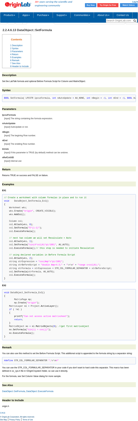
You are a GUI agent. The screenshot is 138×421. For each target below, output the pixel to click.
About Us (103, 15)
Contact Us (123, 15)
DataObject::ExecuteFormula (39, 391)
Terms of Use (28, 420)
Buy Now (91, 5)
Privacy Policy (14, 420)
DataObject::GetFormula (13, 391)
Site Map (3, 420)
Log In (135, 2)
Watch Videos (128, 5)
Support (61, 15)
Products (9, 15)
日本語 (2, 413)
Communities (82, 15)
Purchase (43, 15)
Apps (26, 15)
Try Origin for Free (108, 5)
